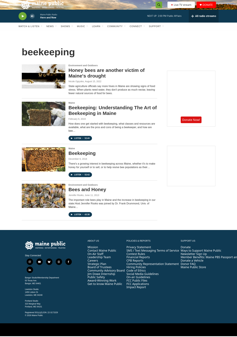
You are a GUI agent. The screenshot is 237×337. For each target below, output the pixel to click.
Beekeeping (82, 160)
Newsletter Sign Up (194, 261)
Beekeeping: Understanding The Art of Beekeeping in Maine (113, 117)
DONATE (209, 8)
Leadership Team (99, 264)
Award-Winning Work (102, 288)
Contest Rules (135, 261)
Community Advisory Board (106, 278)
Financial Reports (138, 264)
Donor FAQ (188, 271)
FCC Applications (137, 291)
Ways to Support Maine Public (201, 258)
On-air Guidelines (138, 284)
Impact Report (136, 294)
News (50, 33)
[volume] (32, 23)
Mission (93, 254)
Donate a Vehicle (192, 268)
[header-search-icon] (158, 8)
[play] (22, 23)
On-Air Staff (95, 261)
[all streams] (204, 23)
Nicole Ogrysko (76, 88)
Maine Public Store (193, 274)
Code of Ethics (136, 278)
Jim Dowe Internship (101, 281)
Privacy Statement (138, 254)
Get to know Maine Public (105, 291)
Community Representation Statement (152, 271)
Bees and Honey (87, 196)
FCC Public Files (136, 288)
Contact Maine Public (102, 258)
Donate (186, 254)
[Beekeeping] (43, 167)
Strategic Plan (97, 271)
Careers (93, 268)
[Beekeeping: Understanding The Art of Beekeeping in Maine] (43, 121)
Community (115, 33)
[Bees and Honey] (43, 203)
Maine (72, 110)
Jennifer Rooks (76, 202)
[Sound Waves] (191, 173)
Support (155, 33)
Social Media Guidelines (142, 281)
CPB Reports (134, 268)
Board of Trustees (100, 274)
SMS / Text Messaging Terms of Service (152, 258)
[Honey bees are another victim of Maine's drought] (43, 84)
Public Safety (96, 284)
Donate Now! (191, 127)
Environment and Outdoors (83, 72)
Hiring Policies (136, 274)
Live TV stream (181, 8)
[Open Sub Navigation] (41, 33)
